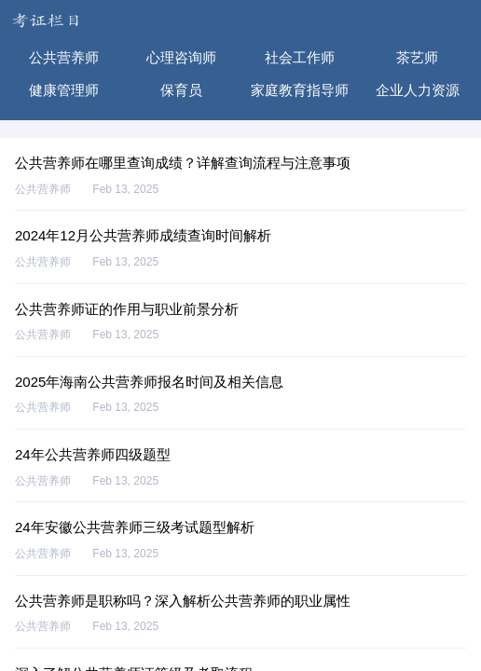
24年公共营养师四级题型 (93, 454)
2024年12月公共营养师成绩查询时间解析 (143, 235)
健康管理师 (64, 90)
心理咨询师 (181, 57)
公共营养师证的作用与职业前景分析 (127, 309)
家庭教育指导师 (300, 90)
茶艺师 (417, 57)
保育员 (181, 90)
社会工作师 (300, 57)
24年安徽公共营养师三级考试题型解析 (134, 527)
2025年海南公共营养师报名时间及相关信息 (149, 382)
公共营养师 (64, 57)
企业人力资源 (418, 90)
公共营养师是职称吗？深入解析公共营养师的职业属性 (182, 601)
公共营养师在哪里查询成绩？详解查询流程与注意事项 (182, 163)
